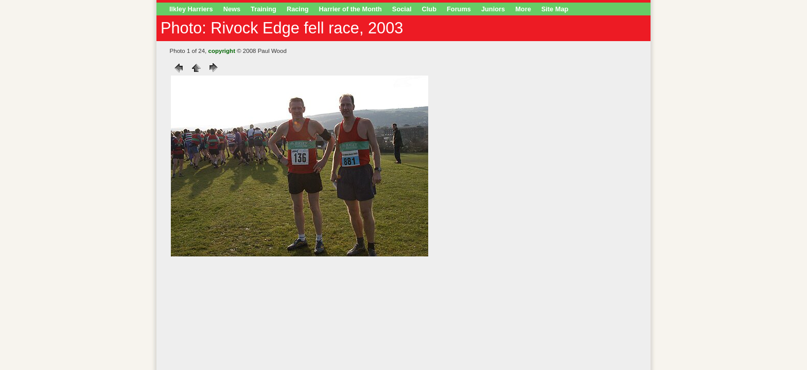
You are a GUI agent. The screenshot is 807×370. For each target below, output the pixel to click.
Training (263, 9)
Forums (459, 9)
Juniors (493, 9)
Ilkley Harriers (191, 9)
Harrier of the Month (350, 9)
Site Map (555, 9)
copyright (221, 51)
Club (429, 9)
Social (402, 9)
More (523, 9)
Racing (298, 9)
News (231, 9)
